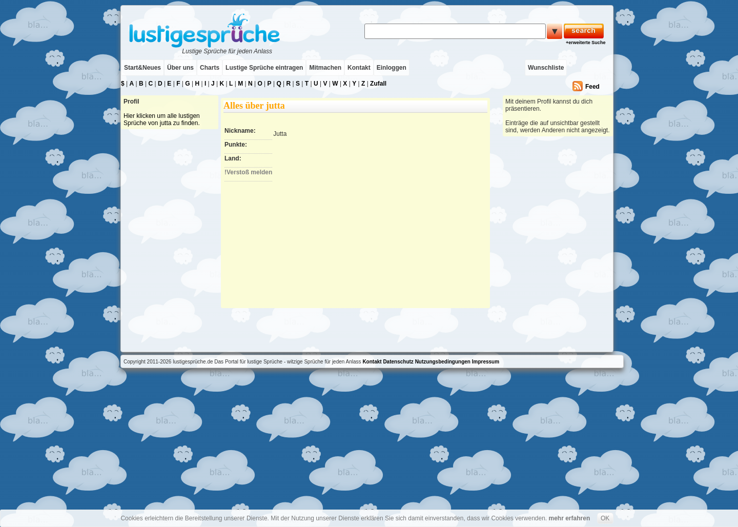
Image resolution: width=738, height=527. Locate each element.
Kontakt (359, 67)
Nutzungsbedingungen (442, 361)
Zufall (378, 83)
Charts (209, 67)
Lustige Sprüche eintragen (264, 67)
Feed (592, 86)
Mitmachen (325, 67)
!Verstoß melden (248, 172)
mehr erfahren (569, 518)
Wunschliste (546, 67)
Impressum (485, 361)
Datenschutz (398, 361)
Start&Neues (142, 67)
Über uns (180, 67)
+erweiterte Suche (585, 42)
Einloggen (391, 67)
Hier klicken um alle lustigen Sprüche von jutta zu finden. (162, 119)
